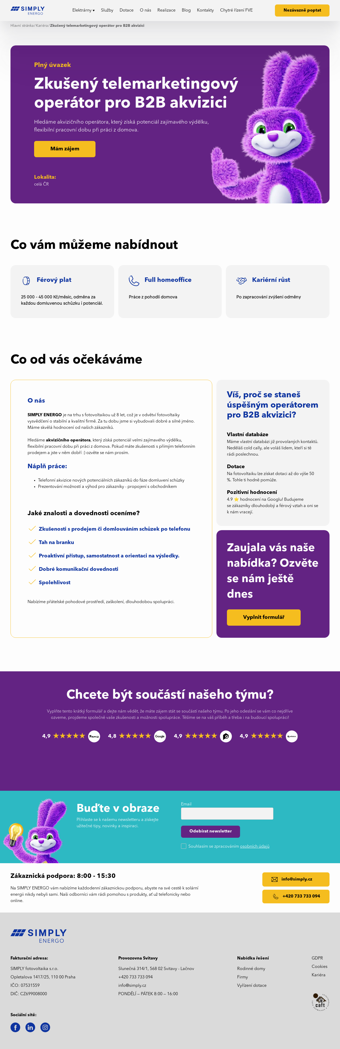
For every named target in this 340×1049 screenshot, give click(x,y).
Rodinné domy (251, 969)
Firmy (242, 977)
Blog (186, 10)
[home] (29, 10)
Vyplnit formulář (263, 617)
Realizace (166, 10)
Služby (107, 10)
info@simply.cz (132, 986)
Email (186, 804)
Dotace (127, 10)
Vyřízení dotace (252, 986)
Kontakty (205, 10)
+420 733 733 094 (135, 977)
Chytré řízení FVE (236, 10)
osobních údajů (254, 847)
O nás (145, 10)
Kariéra (42, 26)
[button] (83, 10)
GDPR (317, 958)
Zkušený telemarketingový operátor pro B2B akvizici (97, 26)
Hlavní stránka (22, 26)
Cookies (319, 967)
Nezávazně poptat (302, 10)
